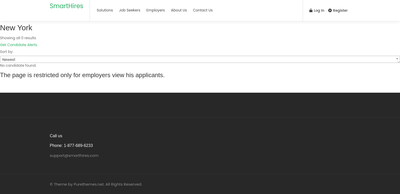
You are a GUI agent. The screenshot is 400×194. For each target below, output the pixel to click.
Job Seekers (129, 10)
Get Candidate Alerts (18, 44)
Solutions (105, 10)
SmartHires (67, 6)
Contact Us (203, 10)
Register (338, 10)
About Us (179, 10)
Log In (316, 10)
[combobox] (200, 59)
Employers (155, 10)
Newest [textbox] (8, 59)
